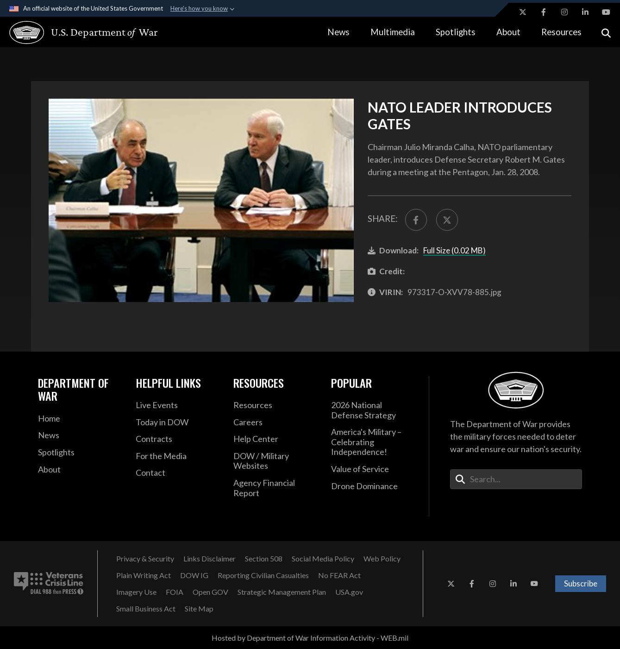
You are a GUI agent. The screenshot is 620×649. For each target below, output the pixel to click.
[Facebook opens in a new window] (544, 12)
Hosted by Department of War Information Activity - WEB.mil (310, 637)
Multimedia (392, 31)
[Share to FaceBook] (416, 220)
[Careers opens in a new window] (275, 422)
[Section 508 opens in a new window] (263, 558)
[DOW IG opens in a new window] (194, 575)
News (338, 31)
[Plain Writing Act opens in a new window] (143, 575)
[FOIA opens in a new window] (174, 592)
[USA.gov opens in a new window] (349, 592)
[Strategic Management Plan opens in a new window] (282, 592)
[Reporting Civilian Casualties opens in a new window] (263, 575)
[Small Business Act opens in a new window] (146, 608)
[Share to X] (447, 220)
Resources (561, 31)
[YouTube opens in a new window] (606, 12)
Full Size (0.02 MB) (454, 250)
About (508, 31)
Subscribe (580, 583)
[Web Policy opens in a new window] (382, 558)
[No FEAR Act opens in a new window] (339, 575)
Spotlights (456, 31)
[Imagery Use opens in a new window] (136, 592)
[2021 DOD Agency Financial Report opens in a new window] (275, 488)
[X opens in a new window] (523, 12)
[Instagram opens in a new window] (564, 12)
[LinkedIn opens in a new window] (585, 12)
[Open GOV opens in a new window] (210, 592)
